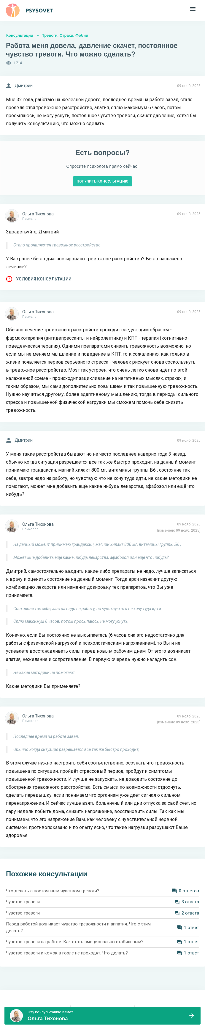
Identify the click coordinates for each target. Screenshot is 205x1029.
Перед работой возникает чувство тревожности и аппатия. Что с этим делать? (78, 927)
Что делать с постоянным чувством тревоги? (52, 890)
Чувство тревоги (23, 901)
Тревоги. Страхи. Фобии (65, 35)
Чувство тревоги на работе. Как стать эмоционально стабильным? (75, 941)
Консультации (19, 35)
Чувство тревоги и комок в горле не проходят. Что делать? (67, 953)
